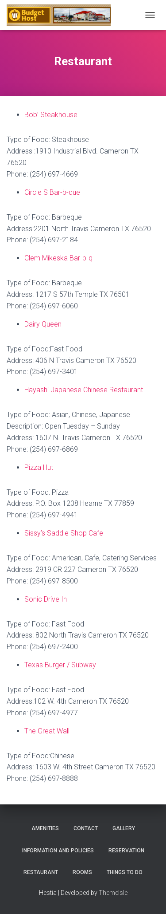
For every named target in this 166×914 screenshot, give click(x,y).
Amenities (45, 828)
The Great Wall (46, 731)
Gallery (123, 828)
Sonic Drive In (45, 599)
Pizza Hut (38, 467)
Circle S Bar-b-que (52, 192)
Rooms (82, 872)
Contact (85, 828)
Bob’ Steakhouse (50, 114)
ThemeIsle (113, 892)
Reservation (126, 850)
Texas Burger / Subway (60, 665)
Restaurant (40, 872)
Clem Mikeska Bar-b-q (58, 258)
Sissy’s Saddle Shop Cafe (63, 533)
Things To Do (125, 872)
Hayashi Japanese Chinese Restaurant (83, 390)
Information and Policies (58, 850)
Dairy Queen (43, 324)
